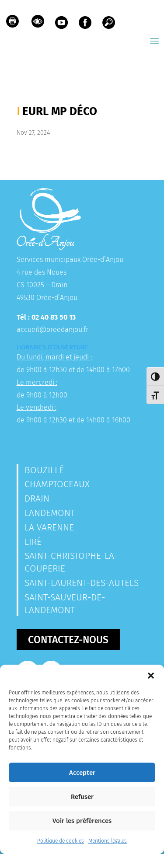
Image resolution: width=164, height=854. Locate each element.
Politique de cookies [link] (60, 841)
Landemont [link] (49, 513)
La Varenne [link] (49, 527)
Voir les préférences (82, 821)
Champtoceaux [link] (57, 484)
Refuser (82, 797)
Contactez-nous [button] (68, 640)
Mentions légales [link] (107, 841)
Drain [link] (36, 498)
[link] (12, 23)
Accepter (82, 773)
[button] (151, 675)
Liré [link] (33, 541)
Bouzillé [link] (44, 470)
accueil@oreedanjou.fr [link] (52, 329)
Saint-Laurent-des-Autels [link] (81, 583)
